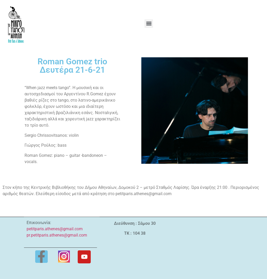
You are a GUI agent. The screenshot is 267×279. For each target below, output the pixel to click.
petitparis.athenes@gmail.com (55, 228)
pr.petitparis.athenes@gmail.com (57, 235)
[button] (148, 23)
